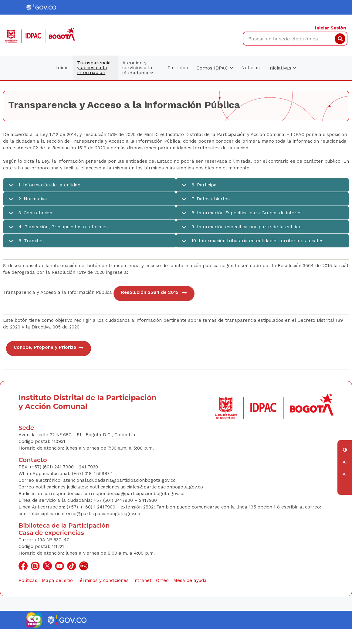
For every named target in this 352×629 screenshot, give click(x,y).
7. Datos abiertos (205, 201)
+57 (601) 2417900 (113, 500)
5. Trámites (25, 243)
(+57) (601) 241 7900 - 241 (58, 467)
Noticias (250, 67)
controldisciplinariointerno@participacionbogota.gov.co (79, 513)
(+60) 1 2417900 (99, 507)
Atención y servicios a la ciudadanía (137, 68)
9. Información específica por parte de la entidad (241, 229)
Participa (178, 67)
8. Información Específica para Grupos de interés (241, 215)
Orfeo (162, 580)
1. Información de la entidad (43, 187)
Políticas (28, 580)
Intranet (142, 580)
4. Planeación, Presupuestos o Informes (57, 229)
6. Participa (198, 187)
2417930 (148, 500)
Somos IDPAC (215, 68)
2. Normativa (27, 201)
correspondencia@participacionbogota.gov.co (134, 493)
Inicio (62, 67)
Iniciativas (282, 68)
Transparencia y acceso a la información (94, 67)
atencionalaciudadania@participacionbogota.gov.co (120, 480)
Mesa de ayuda (190, 580)
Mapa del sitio (57, 580)
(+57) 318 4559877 (92, 473)
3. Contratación (29, 215)
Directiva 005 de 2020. (56, 327)
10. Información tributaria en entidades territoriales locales (251, 243)
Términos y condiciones (103, 580)
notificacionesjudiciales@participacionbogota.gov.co (146, 487)
